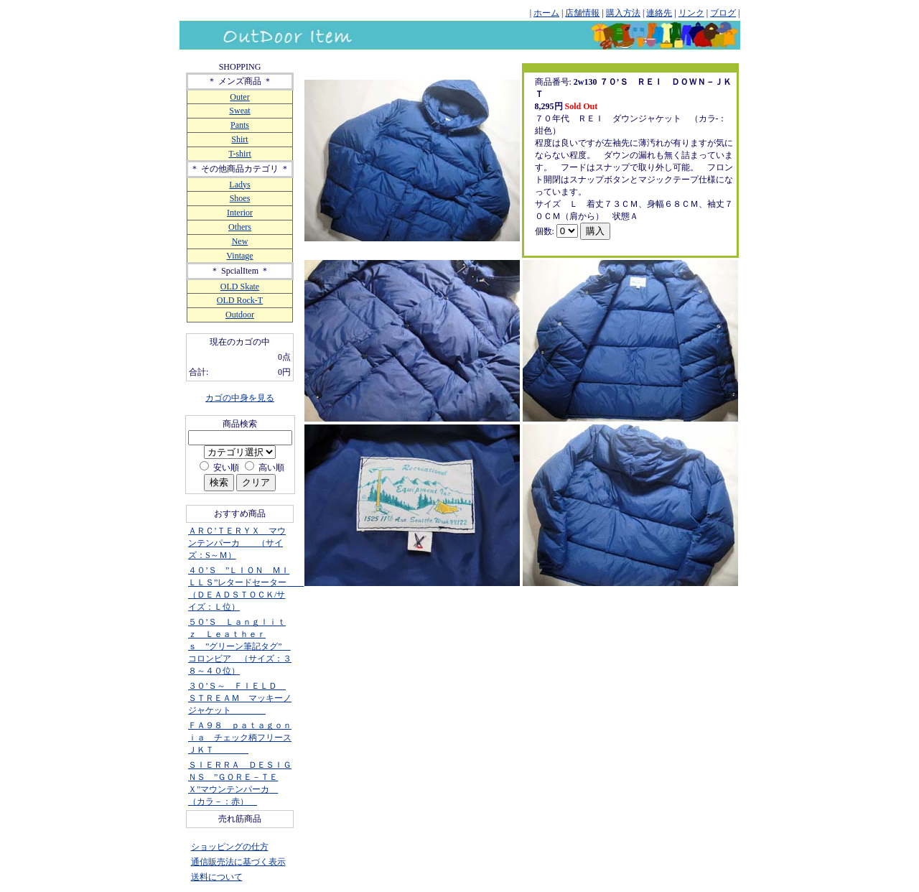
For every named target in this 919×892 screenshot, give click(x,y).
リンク (691, 13)
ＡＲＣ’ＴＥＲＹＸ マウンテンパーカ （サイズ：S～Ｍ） (237, 543)
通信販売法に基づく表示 (238, 862)
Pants (239, 125)
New (240, 241)
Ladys (239, 185)
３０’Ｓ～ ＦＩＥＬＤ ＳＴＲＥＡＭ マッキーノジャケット (239, 698)
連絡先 (659, 13)
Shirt (239, 139)
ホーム (546, 13)
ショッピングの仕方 (230, 847)
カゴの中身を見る (239, 398)
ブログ (723, 13)
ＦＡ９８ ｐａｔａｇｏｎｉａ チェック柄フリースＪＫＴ (239, 737)
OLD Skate (239, 287)
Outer (239, 97)
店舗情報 (582, 13)
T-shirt (239, 154)
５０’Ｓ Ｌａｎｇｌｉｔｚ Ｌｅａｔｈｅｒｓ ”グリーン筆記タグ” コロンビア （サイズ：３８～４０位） (239, 646)
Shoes (240, 198)
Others (239, 227)
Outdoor (239, 315)
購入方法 (623, 13)
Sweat (239, 111)
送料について (217, 877)
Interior (240, 213)
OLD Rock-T (240, 300)
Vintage (239, 256)
